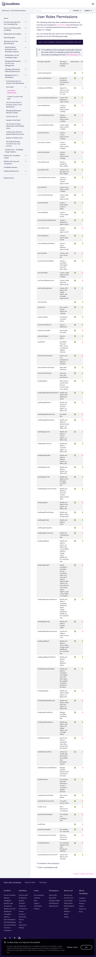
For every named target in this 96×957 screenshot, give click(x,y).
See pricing (43, 882)
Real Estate (22, 917)
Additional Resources (11, 171)
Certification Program (38, 907)
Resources (68, 890)
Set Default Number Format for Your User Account (13, 144)
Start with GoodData (12, 882)
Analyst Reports (69, 906)
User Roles (10, 87)
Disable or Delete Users (14, 138)
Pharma (21, 919)
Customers (82, 901)
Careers (81, 906)
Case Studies (68, 900)
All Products (6, 10)
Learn (36, 890)
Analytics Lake (8, 903)
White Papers (68, 903)
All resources (68, 895)
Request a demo (30, 882)
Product (7, 890)
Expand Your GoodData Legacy (12, 157)
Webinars (67, 911)
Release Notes (9, 178)
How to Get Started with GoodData (12, 29)
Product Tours (68, 898)
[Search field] (50, 10)
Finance (21, 911)
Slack (35, 900)
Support (36, 903)
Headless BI (7, 911)
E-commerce (23, 909)
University (37, 898)
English (88, 10)
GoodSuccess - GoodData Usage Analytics (14, 151)
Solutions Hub (23, 895)
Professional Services (23, 899)
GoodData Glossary (10, 167)
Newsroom (82, 909)
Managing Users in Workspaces (11, 76)
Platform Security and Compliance (11, 162)
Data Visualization (9, 919)
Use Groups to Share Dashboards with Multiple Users (15, 126)
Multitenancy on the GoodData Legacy (12, 56)
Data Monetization (10, 922)
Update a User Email (13, 120)
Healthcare (22, 906)
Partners (81, 903)
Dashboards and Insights (12, 34)
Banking (21, 927)
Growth (77, 10)
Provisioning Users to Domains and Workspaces (15, 82)
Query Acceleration (10, 925)
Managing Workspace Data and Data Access (12, 70)
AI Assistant (7, 906)
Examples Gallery (54, 900)
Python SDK (53, 895)
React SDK (52, 898)
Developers (54, 890)
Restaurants (23, 925)
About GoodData (83, 891)
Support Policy (26, 951)
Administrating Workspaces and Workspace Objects (12, 49)
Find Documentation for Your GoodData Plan (12, 23)
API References (54, 903)
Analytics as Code (9, 909)
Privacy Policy (7, 951)
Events (66, 914)
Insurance (22, 914)
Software (22, 903)
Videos (66, 909)
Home (6, 18)
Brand (81, 911)
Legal (16, 951)
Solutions (23, 890)
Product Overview (9, 895)
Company (82, 898)
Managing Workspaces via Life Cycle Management (13, 63)
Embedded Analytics (7, 915)
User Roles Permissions (11, 92)
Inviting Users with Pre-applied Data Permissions (15, 133)
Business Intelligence (7, 899)
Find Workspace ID (73, 55)
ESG (20, 922)
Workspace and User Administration (11, 42)
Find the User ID (11, 116)
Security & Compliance (7, 929)
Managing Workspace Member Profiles (13, 112)
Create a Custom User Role (15, 98)
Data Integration (9, 37)
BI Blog (66, 917)
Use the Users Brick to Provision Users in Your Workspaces (14, 105)
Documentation (39, 895)
